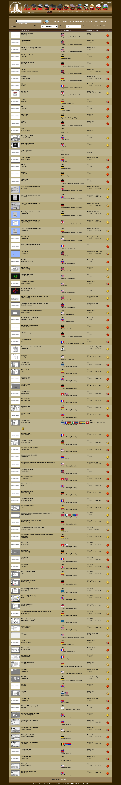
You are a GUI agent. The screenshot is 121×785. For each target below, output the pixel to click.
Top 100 (61, 12)
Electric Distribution (26, 305)
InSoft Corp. (24, 35)
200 (104, 26)
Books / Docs (76, 12)
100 (100, 26)
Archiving (63, 350)
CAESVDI (23, 332)
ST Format (24, 188)
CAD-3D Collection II (27, 274)
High (93, 40)
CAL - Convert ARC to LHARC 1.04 (31, 347)
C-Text (23, 165)
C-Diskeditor (24, 114)
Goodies (89, 12)
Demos (56, 12)
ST (87, 35)
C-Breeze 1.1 (24, 91)
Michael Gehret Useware (28, 334)
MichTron (23, 93)
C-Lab (22, 128)
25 (94, 26)
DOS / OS (64, 161)
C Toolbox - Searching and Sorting (31, 48)
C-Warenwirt (24, 179)
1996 (62, 128)
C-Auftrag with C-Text (27, 62)
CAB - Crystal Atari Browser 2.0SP (31, 228)
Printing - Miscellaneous (67, 314)
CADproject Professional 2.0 (29, 325)
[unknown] (64, 285)
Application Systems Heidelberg (30, 222)
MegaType (24, 357)
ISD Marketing (25, 393)
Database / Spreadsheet (67, 103)
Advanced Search (22, 23)
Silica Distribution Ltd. (27, 261)
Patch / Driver (65, 255)
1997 (62, 212)
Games (43, 12)
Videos (83, 12)
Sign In (103, 2)
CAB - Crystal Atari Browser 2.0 (30, 212)
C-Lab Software (25, 130)
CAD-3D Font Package (27, 281)
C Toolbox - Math (26, 40)
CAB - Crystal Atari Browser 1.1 (30, 195)
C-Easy (23, 121)
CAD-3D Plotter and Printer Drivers (31, 310)
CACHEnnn (24, 251)
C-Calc (23, 99)
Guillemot (23, 85)
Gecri (22, 341)
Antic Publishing (25, 269)
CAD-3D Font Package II (28, 289)
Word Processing (66, 58)
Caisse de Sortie (26, 339)
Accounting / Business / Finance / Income (72, 66)
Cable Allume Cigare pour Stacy (30, 244)
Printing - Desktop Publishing (69, 366)
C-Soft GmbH (24, 56)
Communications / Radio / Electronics (71, 190)
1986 (62, 33)
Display (36, 26)
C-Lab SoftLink (25, 157)
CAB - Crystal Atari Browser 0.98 (30, 186)
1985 (62, 310)
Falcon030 (98, 71)
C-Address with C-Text (27, 55)
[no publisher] (24, 205)
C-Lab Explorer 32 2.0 (27, 143)
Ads (95, 12)
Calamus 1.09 (25, 362)
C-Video (23, 172)
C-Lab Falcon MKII (26, 150)
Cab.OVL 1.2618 (25, 237)
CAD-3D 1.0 (24, 267)
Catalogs (68, 12)
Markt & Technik (25, 327)
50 (97, 26)
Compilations (100, 21)
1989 (62, 143)
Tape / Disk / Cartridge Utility (69, 118)
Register (108, 2)
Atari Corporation (25, 400)
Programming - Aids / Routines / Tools (71, 37)
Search (12, 21)
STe (90, 35)
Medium (89, 33)
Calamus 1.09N (25, 377)
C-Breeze (23, 69)
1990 (62, 377)
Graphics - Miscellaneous (68, 263)
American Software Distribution (29, 71)
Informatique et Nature (27, 246)
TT (93, 71)
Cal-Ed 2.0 (24, 355)
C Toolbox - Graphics (27, 33)
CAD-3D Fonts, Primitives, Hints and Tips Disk (34, 296)
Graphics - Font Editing (67, 359)
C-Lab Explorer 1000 (27, 136)
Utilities (49, 12)
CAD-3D (23, 260)
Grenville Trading (25, 78)
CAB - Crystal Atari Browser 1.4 (30, 203)
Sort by (62, 26)
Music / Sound (65, 132)
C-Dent (23, 107)
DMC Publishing (25, 364)
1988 (62, 91)
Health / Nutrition (65, 110)
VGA (97, 186)
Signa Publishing (25, 378)
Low (88, 157)
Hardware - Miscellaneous (68, 248)
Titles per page (87, 26)
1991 (62, 355)
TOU (22, 371)
